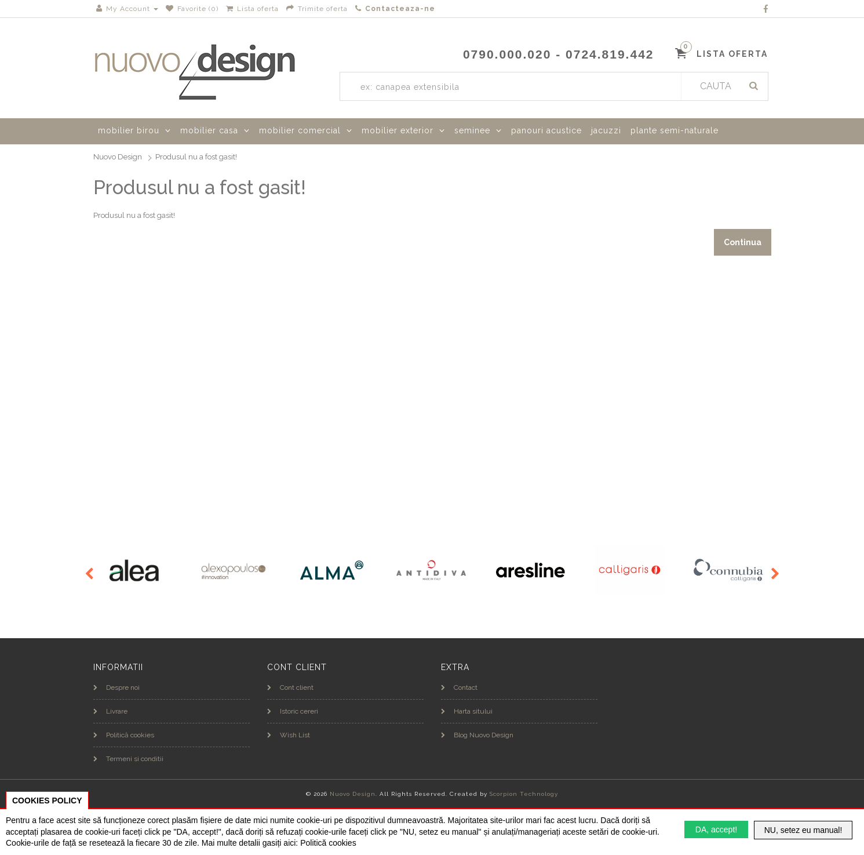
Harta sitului (467, 711)
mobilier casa (209, 130)
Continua (742, 242)
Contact (459, 687)
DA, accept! (716, 829)
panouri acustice (546, 130)
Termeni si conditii (128, 759)
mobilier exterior (397, 130)
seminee (472, 130)
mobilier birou (128, 130)
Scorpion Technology (524, 794)
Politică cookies (123, 735)
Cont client (290, 687)
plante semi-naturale (674, 130)
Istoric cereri (292, 711)
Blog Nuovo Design (477, 735)
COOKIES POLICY (47, 800)
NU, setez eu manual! (803, 830)
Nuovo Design (117, 156)
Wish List (288, 735)
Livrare (110, 711)
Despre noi (116, 687)
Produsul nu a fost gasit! (196, 156)
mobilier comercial (300, 130)
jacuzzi (606, 130)
